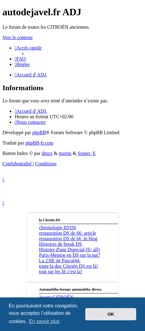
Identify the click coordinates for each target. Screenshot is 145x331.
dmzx (47, 153)
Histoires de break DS (60, 244)
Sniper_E (87, 153)
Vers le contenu (17, 37)
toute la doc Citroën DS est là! (68, 266)
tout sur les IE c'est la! (60, 271)
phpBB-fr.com (39, 142)
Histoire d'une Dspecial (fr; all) (69, 249)
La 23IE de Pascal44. (59, 260)
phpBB (39, 132)
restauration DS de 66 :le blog (68, 238)
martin (65, 153)
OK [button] (111, 314)
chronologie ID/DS (57, 227)
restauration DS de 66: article (67, 233)
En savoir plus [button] (44, 321)
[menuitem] (20, 58)
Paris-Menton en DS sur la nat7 (69, 255)
